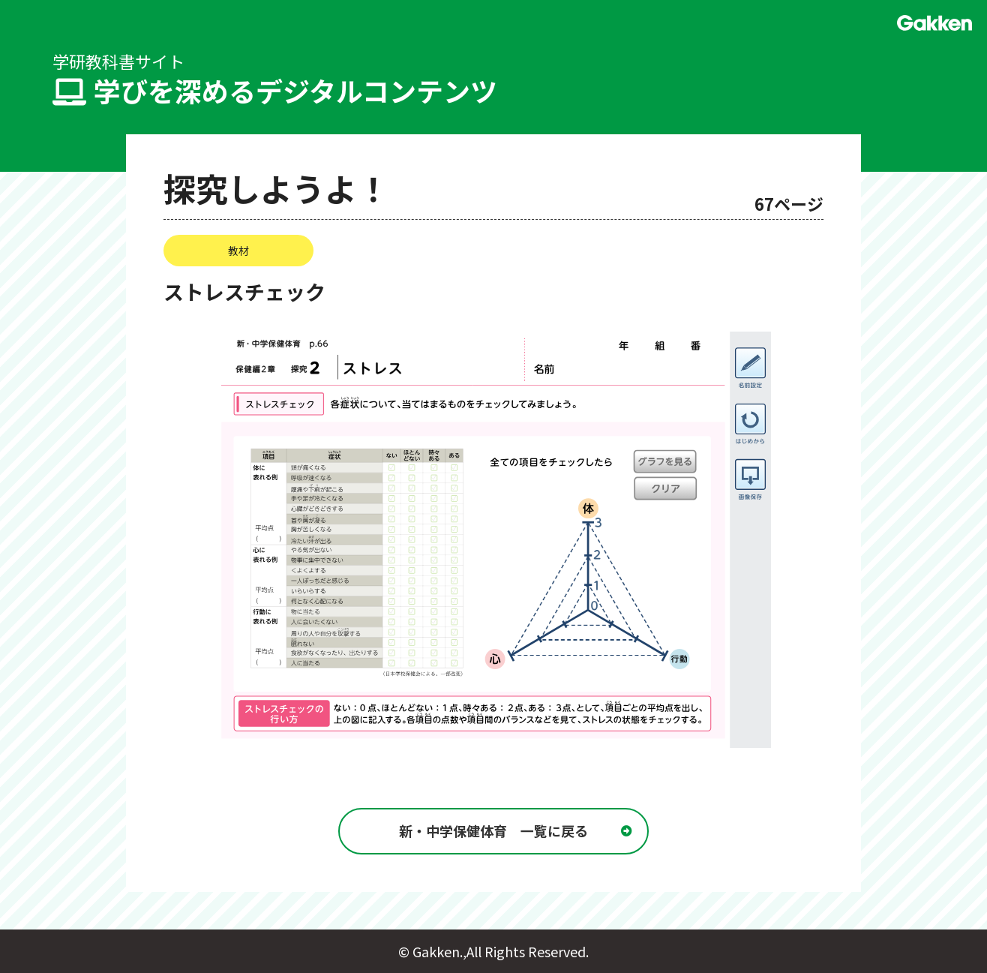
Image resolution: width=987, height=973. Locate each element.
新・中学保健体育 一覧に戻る (493, 831)
